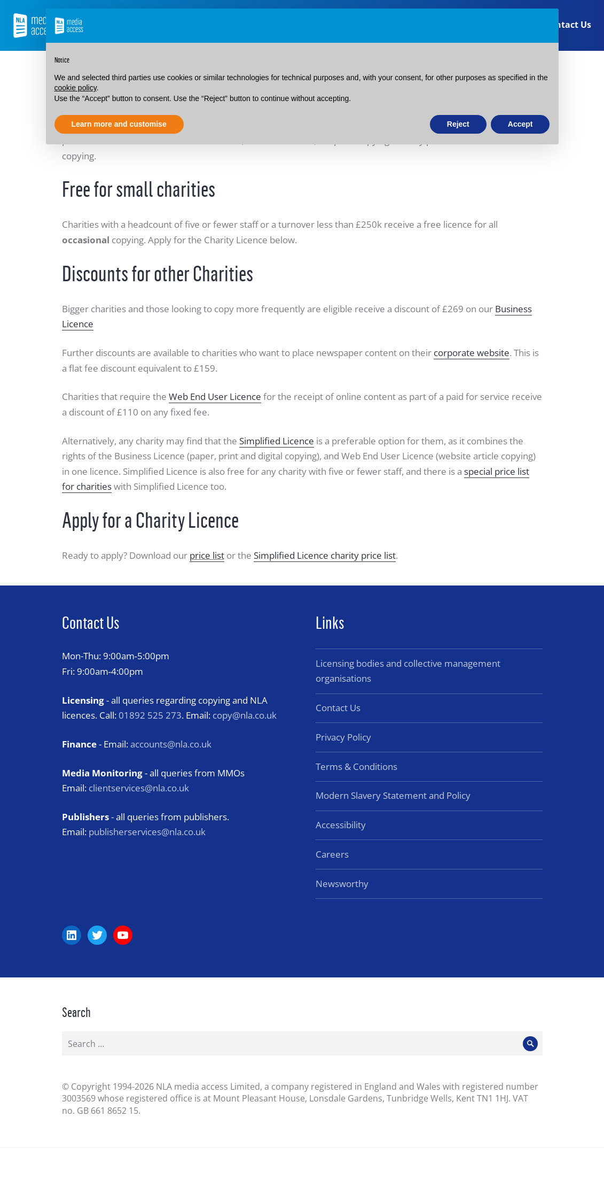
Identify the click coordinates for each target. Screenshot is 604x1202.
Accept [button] (520, 124)
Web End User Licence (215, 396)
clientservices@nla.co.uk (139, 788)
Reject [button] (458, 124)
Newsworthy (342, 883)
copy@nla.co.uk (245, 715)
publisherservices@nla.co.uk (147, 832)
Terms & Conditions (356, 766)
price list (207, 555)
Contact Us (567, 26)
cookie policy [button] (75, 87)
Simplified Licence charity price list (325, 555)
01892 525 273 (150, 715)
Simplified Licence (276, 441)
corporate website (471, 352)
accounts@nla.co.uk (170, 744)
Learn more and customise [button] (119, 124)
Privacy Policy (343, 737)
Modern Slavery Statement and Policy (393, 795)
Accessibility (341, 825)
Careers (332, 854)
